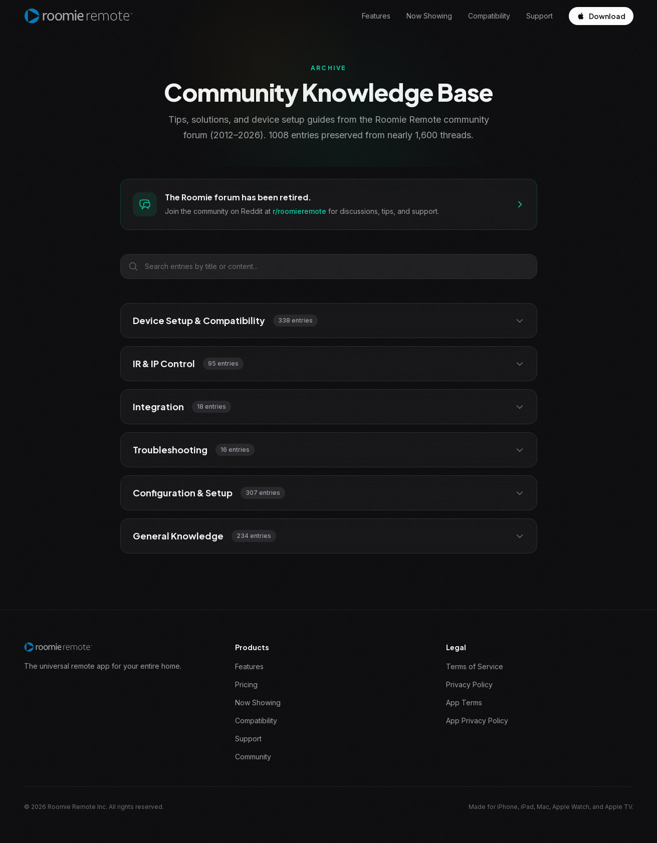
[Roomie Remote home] (78, 16)
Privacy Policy (469, 684)
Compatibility (489, 16)
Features (376, 16)
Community (253, 756)
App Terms (464, 702)
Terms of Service (474, 666)
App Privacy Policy (477, 720)
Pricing (246, 684)
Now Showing (429, 16)
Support (539, 16)
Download (601, 16)
